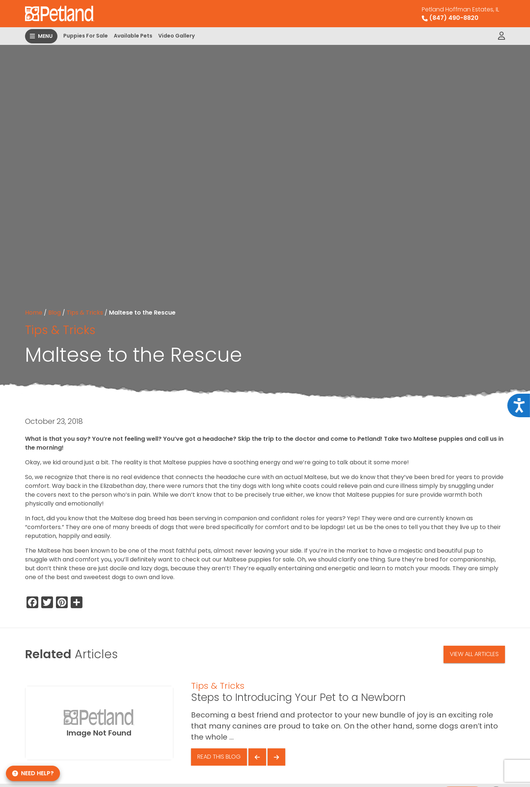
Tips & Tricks (85, 312)
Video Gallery (176, 35)
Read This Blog (219, 756)
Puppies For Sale (85, 35)
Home (33, 312)
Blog (54, 312)
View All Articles (474, 654)
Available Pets (133, 35)
